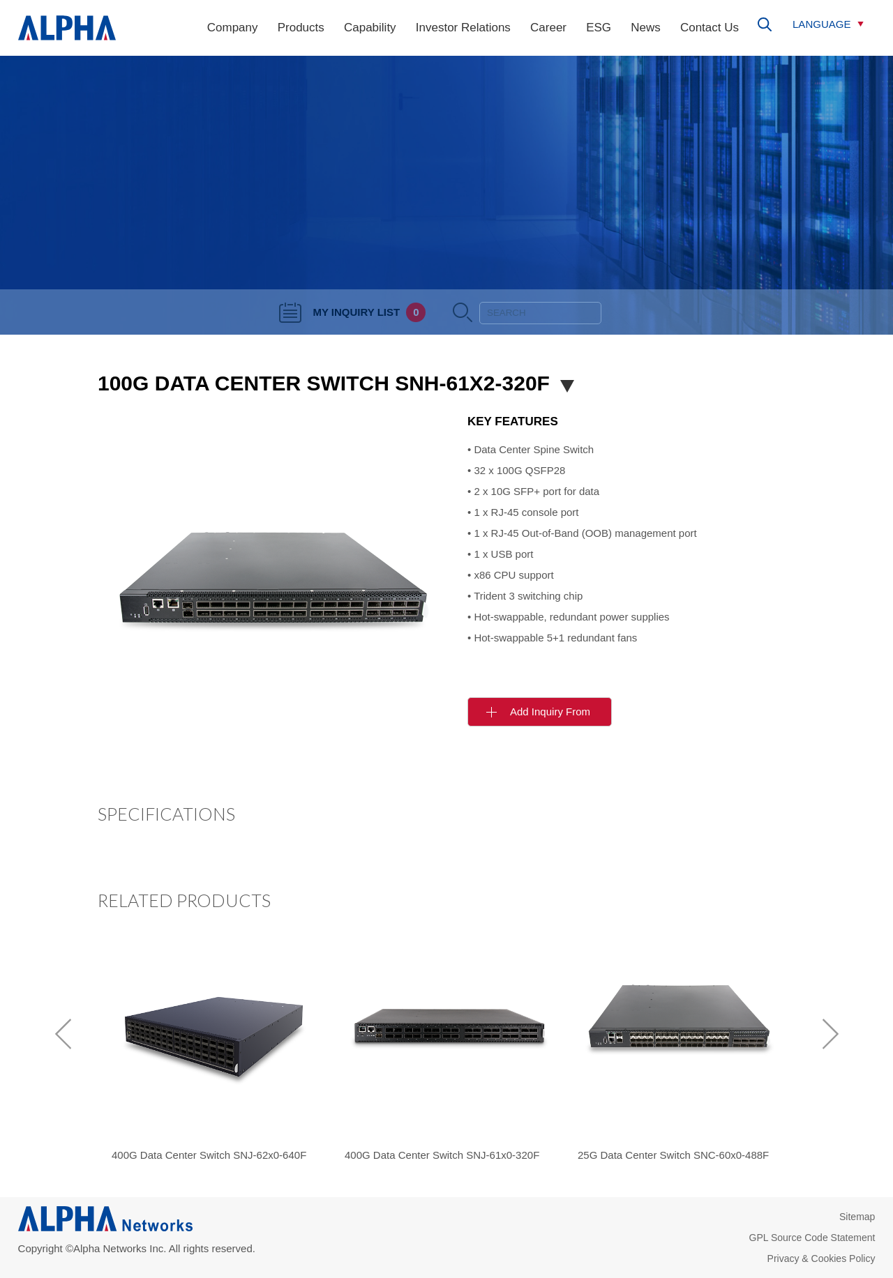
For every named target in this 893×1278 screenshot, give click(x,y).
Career (548, 27)
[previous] (63, 1034)
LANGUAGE (821, 24)
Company (232, 27)
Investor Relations (463, 27)
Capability (370, 27)
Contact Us (709, 27)
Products (301, 27)
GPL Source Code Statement (812, 1237)
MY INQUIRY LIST (352, 312)
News (646, 27)
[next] (830, 1034)
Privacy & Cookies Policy (821, 1258)
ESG (598, 27)
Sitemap (857, 1216)
